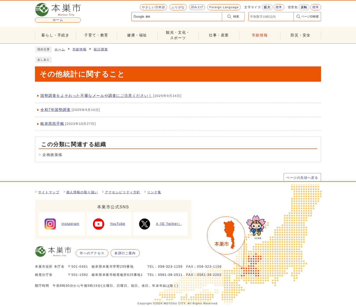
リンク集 (154, 192)
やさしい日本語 (153, 7)
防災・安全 (301, 35)
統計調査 (101, 49)
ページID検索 (310, 16)
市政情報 (260, 35)
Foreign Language (224, 7)
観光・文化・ (178, 35)
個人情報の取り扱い (82, 192)
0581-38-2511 (170, 275)
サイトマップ (48, 192)
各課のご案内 (125, 253)
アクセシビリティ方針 (122, 192)
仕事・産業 (219, 35)
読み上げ (197, 7)
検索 (236, 16)
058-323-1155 (170, 266)
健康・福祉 (137, 35)
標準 (279, 7)
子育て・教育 (96, 35)
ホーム (59, 49)
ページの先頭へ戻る (302, 177)
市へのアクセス (92, 253)
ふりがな (178, 7)
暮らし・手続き (55, 35)
